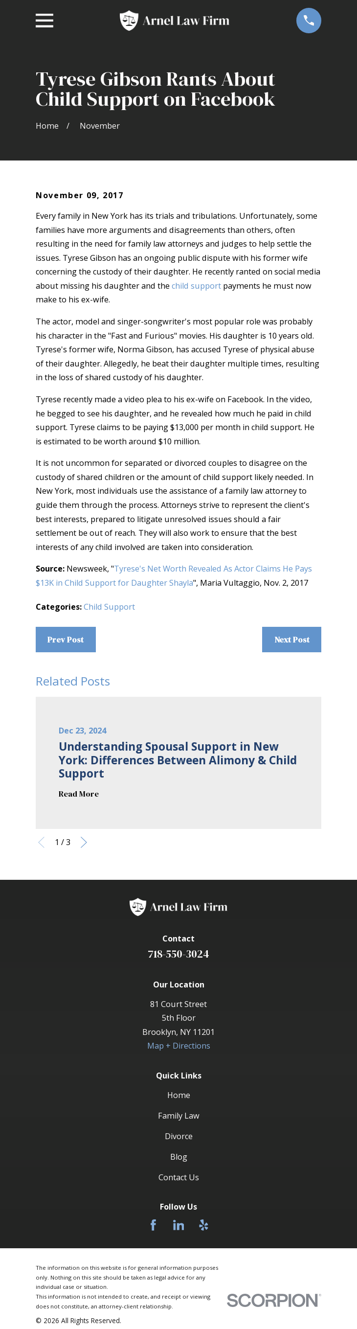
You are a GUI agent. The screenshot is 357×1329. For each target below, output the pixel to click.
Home (178, 1095)
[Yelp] (203, 1225)
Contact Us (178, 1177)
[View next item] (83, 842)
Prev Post (65, 639)
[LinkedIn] (178, 1225)
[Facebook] (153, 1225)
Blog (178, 1156)
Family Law (179, 1115)
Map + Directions (178, 1045)
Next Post (292, 639)
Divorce (179, 1136)
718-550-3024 (178, 953)
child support (196, 285)
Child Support (109, 606)
